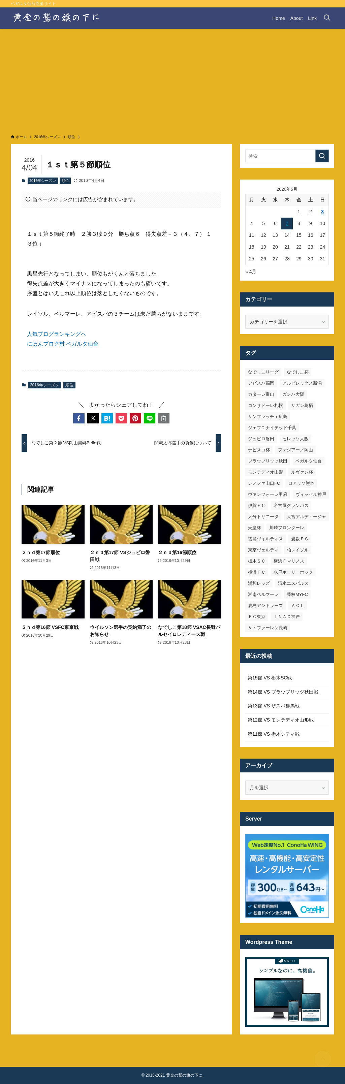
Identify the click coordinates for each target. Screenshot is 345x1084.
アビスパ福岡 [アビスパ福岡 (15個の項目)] (261, 383)
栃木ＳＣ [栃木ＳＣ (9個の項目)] (256, 561)
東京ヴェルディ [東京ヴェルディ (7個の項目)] (263, 549)
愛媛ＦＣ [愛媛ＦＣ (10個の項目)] (300, 538)
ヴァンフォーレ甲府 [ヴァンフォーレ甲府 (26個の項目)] (267, 494)
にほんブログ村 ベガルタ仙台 (62, 344)
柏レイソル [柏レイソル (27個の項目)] (298, 549)
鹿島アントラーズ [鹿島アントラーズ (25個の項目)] (265, 605)
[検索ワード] (287, 156)
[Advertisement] (172, 79)
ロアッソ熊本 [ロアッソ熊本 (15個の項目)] (301, 483)
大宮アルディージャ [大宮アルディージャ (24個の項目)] (306, 516)
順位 (65, 181)
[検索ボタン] (326, 18)
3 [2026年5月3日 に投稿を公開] (322, 211)
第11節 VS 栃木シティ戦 (274, 734)
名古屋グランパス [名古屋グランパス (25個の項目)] (291, 505)
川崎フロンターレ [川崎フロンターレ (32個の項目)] (286, 527)
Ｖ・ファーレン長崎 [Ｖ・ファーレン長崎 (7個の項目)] (267, 627)
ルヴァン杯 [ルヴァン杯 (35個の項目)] (302, 472)
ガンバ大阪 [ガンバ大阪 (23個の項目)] (293, 394)
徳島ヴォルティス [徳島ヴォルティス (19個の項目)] (265, 538)
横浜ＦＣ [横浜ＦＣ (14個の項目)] (256, 572)
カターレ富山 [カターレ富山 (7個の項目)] (261, 394)
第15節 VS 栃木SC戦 (270, 677)
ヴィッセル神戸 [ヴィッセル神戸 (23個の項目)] (310, 494)
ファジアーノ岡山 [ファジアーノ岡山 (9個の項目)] (295, 449)
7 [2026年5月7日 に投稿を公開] (287, 223)
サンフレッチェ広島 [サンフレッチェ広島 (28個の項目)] (267, 416)
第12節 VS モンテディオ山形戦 (281, 720)
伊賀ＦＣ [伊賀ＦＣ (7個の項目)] (256, 505)
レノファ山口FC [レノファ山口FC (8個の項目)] (264, 483)
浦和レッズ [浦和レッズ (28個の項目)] (259, 583)
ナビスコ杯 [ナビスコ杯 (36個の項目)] (259, 449)
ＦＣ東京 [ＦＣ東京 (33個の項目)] (256, 616)
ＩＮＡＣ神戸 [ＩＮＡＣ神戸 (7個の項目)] (287, 616)
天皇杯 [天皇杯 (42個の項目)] (254, 527)
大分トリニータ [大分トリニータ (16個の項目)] (263, 516)
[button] (79, 418)
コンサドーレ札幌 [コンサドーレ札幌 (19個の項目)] (265, 405)
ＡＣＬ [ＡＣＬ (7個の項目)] (297, 605)
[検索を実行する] (322, 156)
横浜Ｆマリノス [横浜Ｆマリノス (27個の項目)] (289, 561)
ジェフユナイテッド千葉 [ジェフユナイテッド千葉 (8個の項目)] (272, 427)
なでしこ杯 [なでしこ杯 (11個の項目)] (298, 372)
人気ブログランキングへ (56, 334)
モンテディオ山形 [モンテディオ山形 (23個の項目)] (265, 472)
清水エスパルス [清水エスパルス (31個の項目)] (293, 583)
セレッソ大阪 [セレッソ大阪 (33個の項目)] (295, 438)
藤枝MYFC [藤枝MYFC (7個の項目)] (297, 594)
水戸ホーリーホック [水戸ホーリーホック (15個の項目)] (293, 572)
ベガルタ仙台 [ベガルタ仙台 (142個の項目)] (308, 461)
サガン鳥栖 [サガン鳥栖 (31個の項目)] (302, 405)
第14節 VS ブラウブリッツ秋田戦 (283, 692)
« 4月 (250, 271)
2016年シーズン (42, 181)
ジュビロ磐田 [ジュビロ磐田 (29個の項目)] (261, 438)
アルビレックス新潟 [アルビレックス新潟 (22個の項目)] (302, 383)
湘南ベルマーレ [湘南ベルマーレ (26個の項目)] (263, 594)
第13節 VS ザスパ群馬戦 (274, 705)
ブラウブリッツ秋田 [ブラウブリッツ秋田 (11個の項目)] (267, 461)
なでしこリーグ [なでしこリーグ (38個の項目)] (263, 372)
